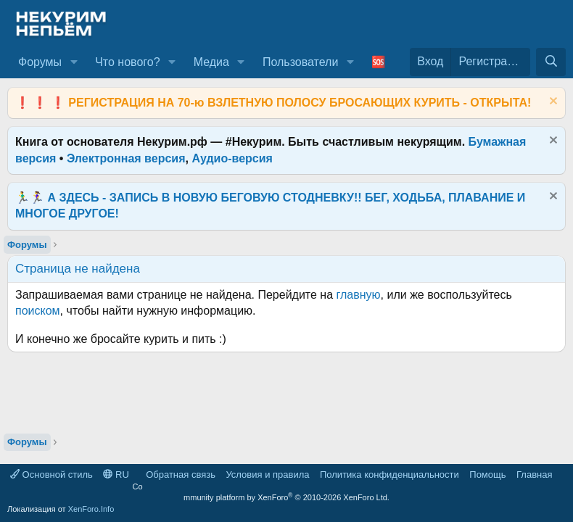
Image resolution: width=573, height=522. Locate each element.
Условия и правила (267, 474)
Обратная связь (180, 474)
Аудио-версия (232, 158)
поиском (37, 310)
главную (359, 295)
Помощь (487, 474)
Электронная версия (126, 158)
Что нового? (127, 62)
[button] (73, 62)
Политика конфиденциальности (389, 474)
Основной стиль (51, 474)
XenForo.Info (91, 509)
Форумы (40, 62)
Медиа (211, 62)
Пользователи (300, 62)
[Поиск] (551, 61)
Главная (534, 474)
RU (115, 474)
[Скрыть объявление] (551, 102)
